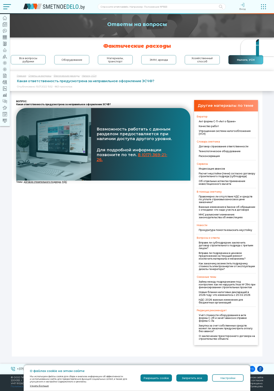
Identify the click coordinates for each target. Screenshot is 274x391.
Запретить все (192, 378)
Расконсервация (209, 156)
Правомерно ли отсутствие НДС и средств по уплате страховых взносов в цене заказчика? (225, 199)
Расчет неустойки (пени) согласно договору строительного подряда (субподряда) (227, 175)
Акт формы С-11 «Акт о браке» (217, 121)
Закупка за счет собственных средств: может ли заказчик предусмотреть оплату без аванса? (226, 328)
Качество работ (209, 126)
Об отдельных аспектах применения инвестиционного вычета (222, 182)
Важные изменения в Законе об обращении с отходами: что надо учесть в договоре (227, 208)
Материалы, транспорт (115, 60)
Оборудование (71, 59)
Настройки (227, 378)
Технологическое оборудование (220, 151)
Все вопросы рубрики (28, 60)
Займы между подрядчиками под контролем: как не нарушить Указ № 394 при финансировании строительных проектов (227, 284)
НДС (64, 182)
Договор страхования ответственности (223, 146)
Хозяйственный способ (202, 60)
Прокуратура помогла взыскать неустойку (225, 229)
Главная (21, 75)
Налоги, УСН (246, 59)
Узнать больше (39, 385)
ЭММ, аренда (159, 59)
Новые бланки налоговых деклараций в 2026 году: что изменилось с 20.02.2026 (224, 293)
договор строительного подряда (42, 182)
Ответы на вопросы (39, 75)
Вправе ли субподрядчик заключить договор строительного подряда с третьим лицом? (226, 245)
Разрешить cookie (156, 378)
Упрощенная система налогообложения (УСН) (225, 132)
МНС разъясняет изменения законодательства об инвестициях (221, 216)
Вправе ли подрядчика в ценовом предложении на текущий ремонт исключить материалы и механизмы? (222, 256)
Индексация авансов (212, 168)
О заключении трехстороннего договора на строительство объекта (227, 337)
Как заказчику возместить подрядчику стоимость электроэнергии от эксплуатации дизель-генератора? (227, 266)
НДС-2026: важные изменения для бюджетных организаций (221, 301)
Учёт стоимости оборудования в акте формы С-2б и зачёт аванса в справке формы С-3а (223, 318)
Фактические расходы (67, 75)
